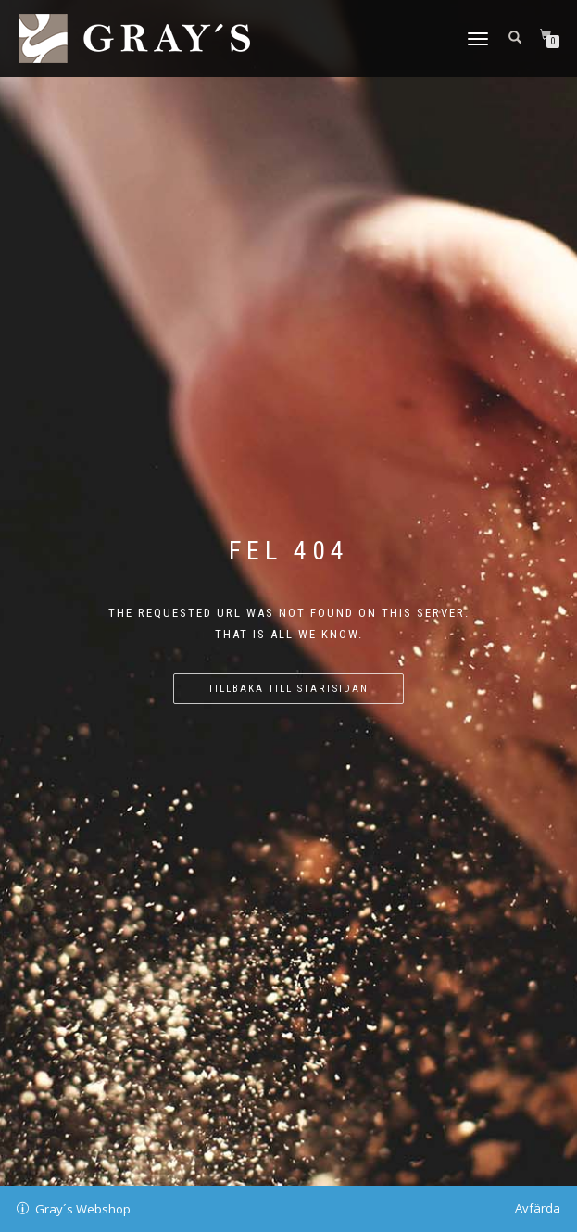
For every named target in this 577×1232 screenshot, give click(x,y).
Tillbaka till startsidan (288, 689)
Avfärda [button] (537, 1208)
